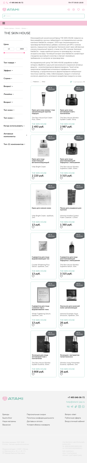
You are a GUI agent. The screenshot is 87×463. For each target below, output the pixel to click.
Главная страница (9, 28)
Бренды (24, 28)
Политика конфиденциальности (40, 418)
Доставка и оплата (34, 421)
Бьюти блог (7, 418)
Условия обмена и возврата (38, 425)
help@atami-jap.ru (75, 401)
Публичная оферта (73, 418)
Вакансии (6, 425)
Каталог (18, 28)
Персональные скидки (36, 414)
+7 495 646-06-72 (14, 3)
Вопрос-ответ (70, 414)
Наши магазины (9, 421)
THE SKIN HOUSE (39, 124)
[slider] (4, 52)
